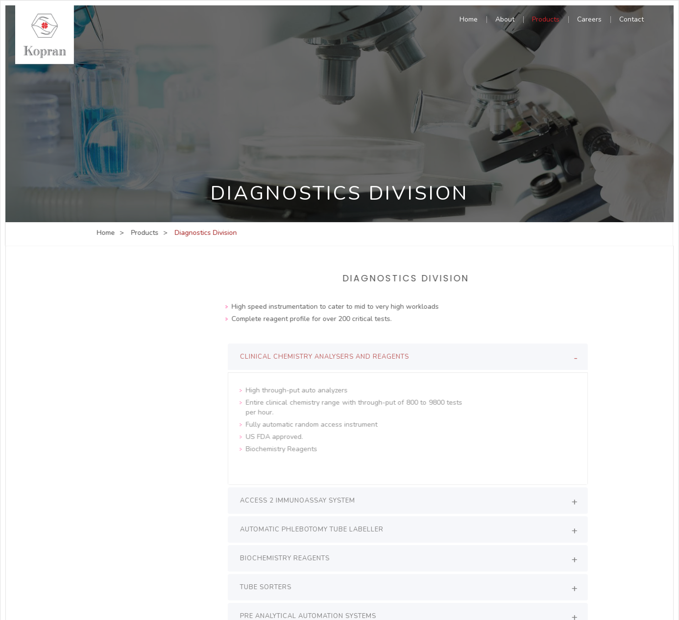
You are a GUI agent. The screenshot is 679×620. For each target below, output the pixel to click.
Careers (589, 20)
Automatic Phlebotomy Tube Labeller (316, 529)
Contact (631, 20)
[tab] (412, 357)
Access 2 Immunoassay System (301, 500)
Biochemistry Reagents (289, 558)
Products (545, 20)
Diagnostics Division (135, 293)
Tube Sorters (269, 587)
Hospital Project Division (141, 342)
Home (469, 20)
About (504, 20)
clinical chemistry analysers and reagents (328, 356)
